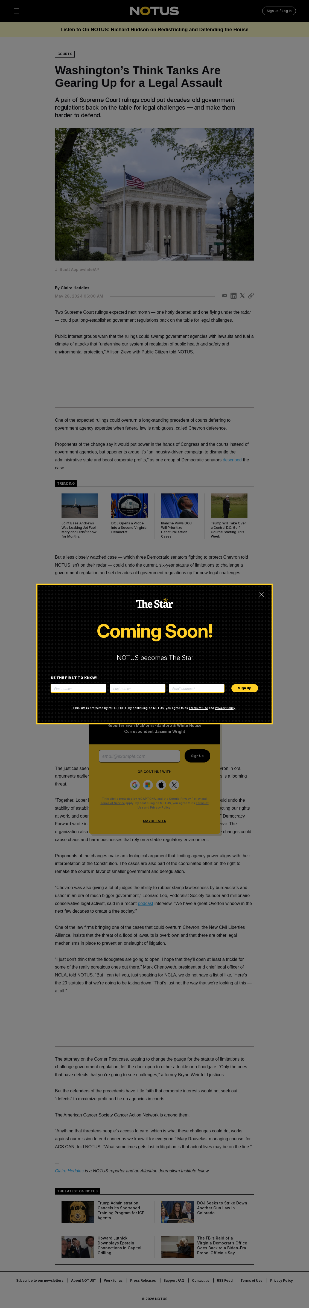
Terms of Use (198, 708)
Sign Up (245, 688)
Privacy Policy (225, 708)
